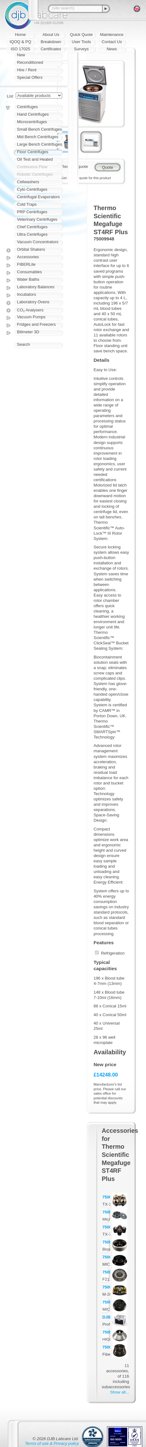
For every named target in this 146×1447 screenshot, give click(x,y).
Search (23, 344)
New (21, 55)
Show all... (119, 1392)
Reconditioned (30, 62)
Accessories (28, 257)
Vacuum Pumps (31, 317)
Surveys (81, 49)
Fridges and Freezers (36, 324)
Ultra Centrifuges (32, 234)
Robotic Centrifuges (35, 174)
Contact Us (112, 41)
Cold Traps (27, 204)
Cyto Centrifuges (32, 189)
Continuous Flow (32, 166)
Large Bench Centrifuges (39, 144)
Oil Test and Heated (35, 159)
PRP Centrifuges (32, 211)
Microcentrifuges (32, 121)
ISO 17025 (20, 49)
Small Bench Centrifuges (39, 129)
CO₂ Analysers (30, 310)
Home (20, 34)
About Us (50, 34)
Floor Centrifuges (32, 151)
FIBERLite (26, 264)
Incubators (26, 294)
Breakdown (51, 41)
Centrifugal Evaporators (38, 196)
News (112, 49)
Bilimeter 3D (28, 332)
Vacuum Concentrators (37, 241)
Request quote (74, 166)
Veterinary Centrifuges (37, 219)
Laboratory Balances (35, 287)
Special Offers (29, 77)
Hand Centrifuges (33, 114)
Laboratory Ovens (33, 302)
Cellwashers (28, 181)
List (10, 96)
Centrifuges (27, 106)
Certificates (51, 49)
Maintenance (111, 34)
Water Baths (28, 279)
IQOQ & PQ (20, 41)
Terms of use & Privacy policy (52, 1443)
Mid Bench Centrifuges (37, 136)
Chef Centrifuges (32, 226)
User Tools (81, 41)
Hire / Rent (26, 70)
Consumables (29, 272)
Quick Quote (81, 34)
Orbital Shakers (31, 249)
